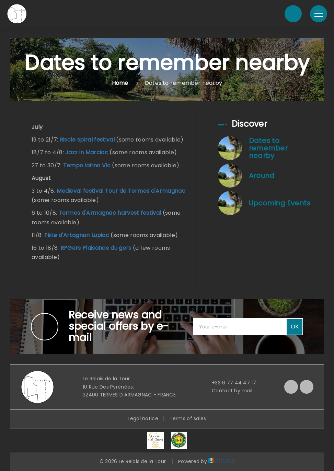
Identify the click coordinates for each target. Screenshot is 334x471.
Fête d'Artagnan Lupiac (76, 235)
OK (295, 326)
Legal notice (143, 418)
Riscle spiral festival (87, 140)
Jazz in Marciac (86, 152)
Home (120, 83)
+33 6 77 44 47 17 (230, 382)
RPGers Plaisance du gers (95, 248)
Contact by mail (228, 390)
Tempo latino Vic (87, 165)
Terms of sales (188, 418)
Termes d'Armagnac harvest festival (110, 213)
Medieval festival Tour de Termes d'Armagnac (121, 191)
